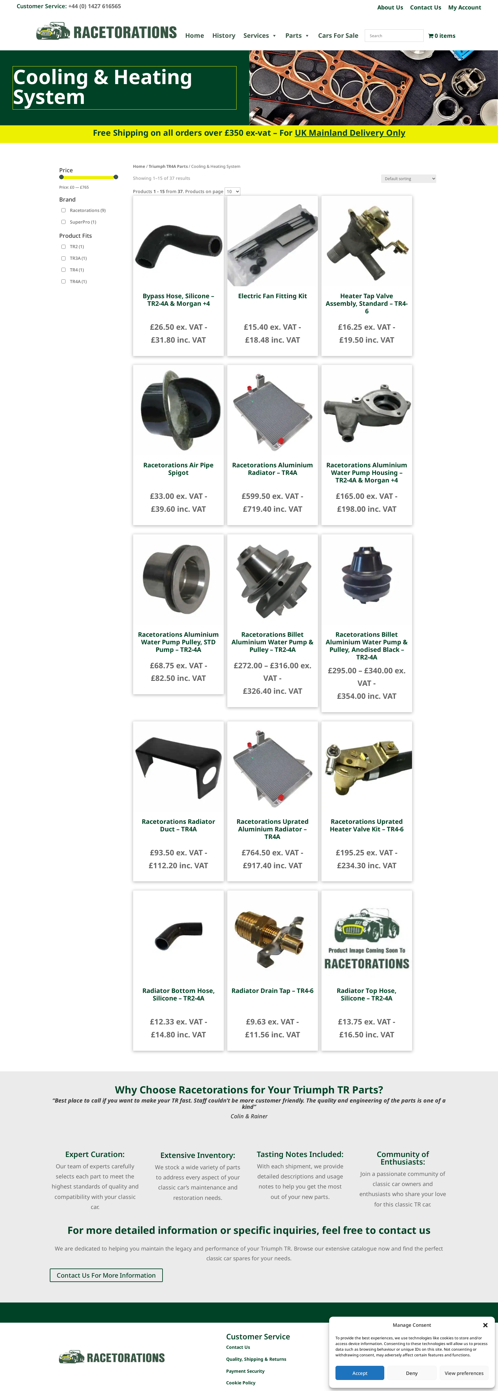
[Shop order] (408, 178)
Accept (360, 1373)
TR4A (78, 281)
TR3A (78, 258)
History (223, 35)
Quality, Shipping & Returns (256, 1359)
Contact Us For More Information (106, 1275)
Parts (297, 35)
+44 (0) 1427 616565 (94, 6)
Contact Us (425, 8)
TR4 (77, 270)
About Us (390, 8)
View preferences (464, 1373)
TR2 (77, 246)
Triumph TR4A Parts (168, 166)
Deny (412, 1373)
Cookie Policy (240, 1383)
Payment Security (245, 1371)
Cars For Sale (338, 35)
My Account (464, 8)
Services (260, 35)
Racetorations (88, 210)
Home (194, 35)
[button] (485, 1325)
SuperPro (83, 222)
